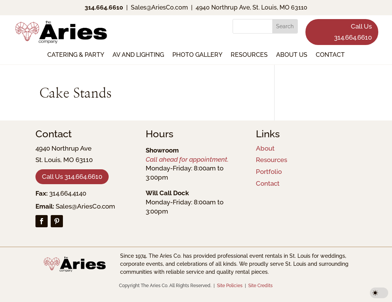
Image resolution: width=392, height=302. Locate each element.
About (265, 148)
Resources (249, 55)
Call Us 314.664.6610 (353, 31)
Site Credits (260, 285)
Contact (330, 55)
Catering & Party (75, 55)
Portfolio (269, 171)
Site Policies (230, 285)
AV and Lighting (138, 55)
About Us (291, 55)
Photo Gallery (197, 55)
